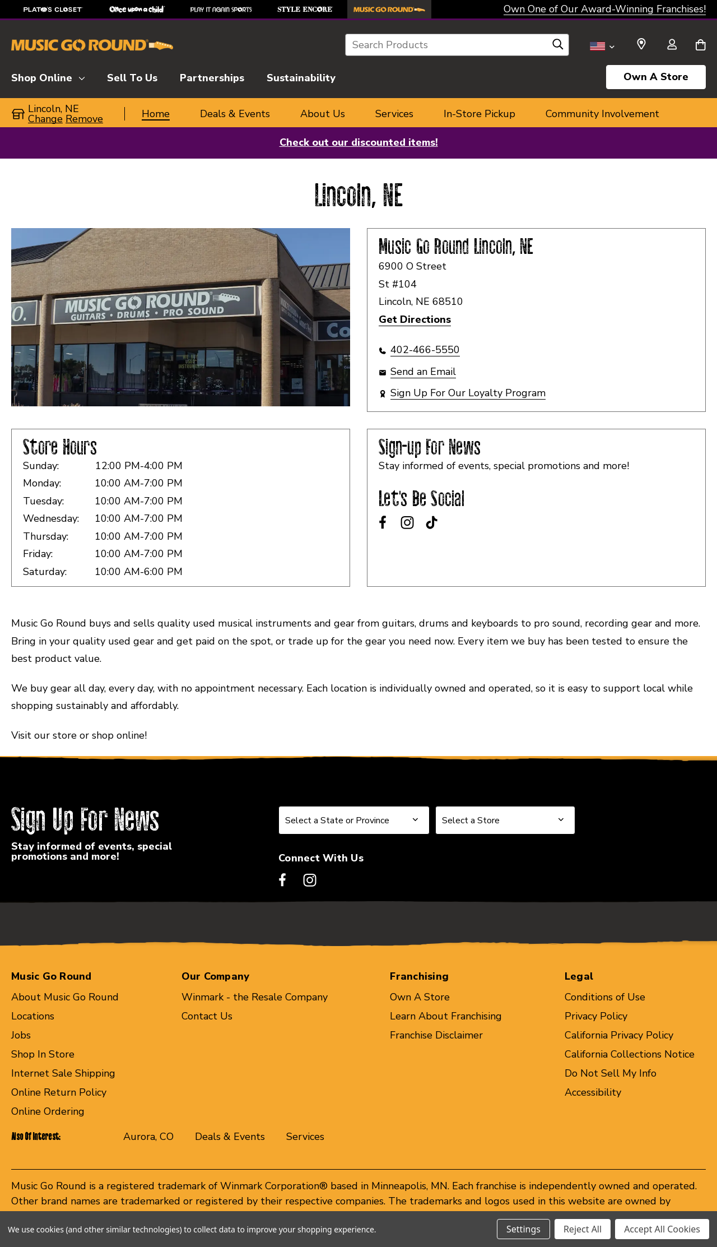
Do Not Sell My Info (611, 1073)
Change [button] (45, 119)
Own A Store (655, 77)
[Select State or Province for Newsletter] (354, 820)
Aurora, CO (148, 1136)
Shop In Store (43, 1054)
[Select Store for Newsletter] (505, 820)
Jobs (21, 1035)
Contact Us (206, 1016)
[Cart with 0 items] (700, 45)
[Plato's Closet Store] (53, 9)
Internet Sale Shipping (63, 1073)
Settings (523, 1229)
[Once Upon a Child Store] (137, 9)
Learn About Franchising (446, 1016)
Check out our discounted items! (359, 142)
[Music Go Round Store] (389, 9)
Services (305, 1136)
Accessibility (593, 1092)
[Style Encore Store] (305, 9)
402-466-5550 (425, 349)
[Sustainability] (301, 76)
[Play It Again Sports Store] (221, 9)
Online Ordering (48, 1111)
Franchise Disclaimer (436, 1035)
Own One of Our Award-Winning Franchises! (605, 9)
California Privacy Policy (619, 1035)
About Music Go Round (65, 997)
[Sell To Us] (132, 76)
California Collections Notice (630, 1054)
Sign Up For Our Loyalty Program (468, 393)
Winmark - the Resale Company (254, 997)
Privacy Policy (596, 1016)
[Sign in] (671, 45)
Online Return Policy (58, 1092)
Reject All (583, 1229)
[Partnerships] (212, 76)
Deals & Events (230, 1136)
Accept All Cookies (662, 1229)
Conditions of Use (605, 997)
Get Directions (415, 319)
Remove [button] (84, 119)
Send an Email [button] (423, 371)
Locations (32, 1016)
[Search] (558, 47)
